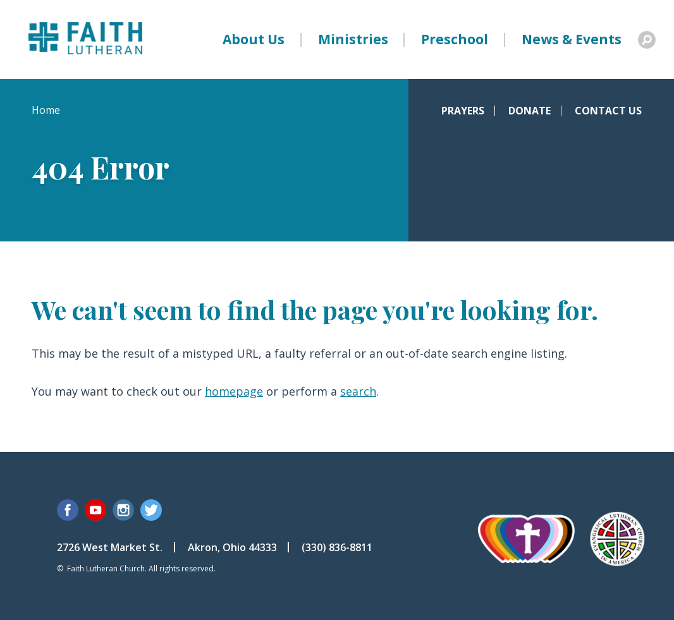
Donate (529, 111)
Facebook (67, 510)
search (358, 391)
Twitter (151, 510)
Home (46, 110)
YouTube (95, 510)
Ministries (353, 39)
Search (647, 40)
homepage (234, 391)
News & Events (572, 39)
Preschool (454, 39)
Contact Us (608, 111)
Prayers (462, 111)
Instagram (123, 510)
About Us (254, 39)
